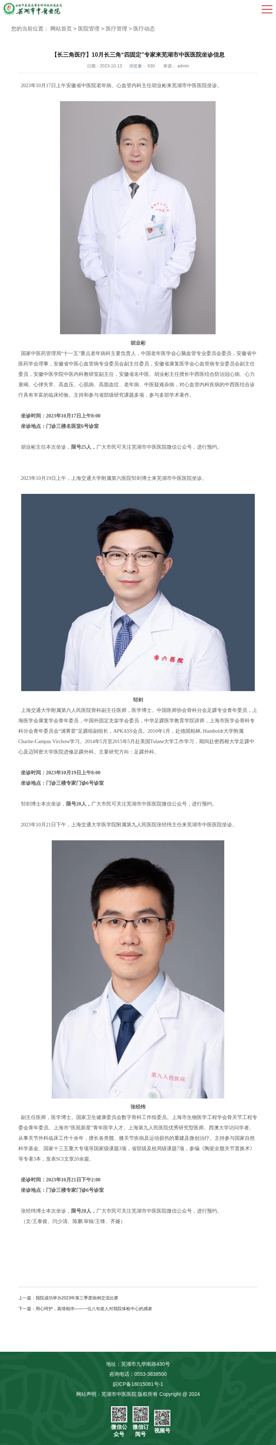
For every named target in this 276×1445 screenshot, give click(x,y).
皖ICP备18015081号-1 (138, 1384)
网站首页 (61, 28)
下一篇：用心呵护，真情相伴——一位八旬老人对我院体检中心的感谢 (85, 1308)
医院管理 (89, 28)
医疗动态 (144, 28)
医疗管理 (116, 28)
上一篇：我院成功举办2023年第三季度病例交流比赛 (68, 1297)
